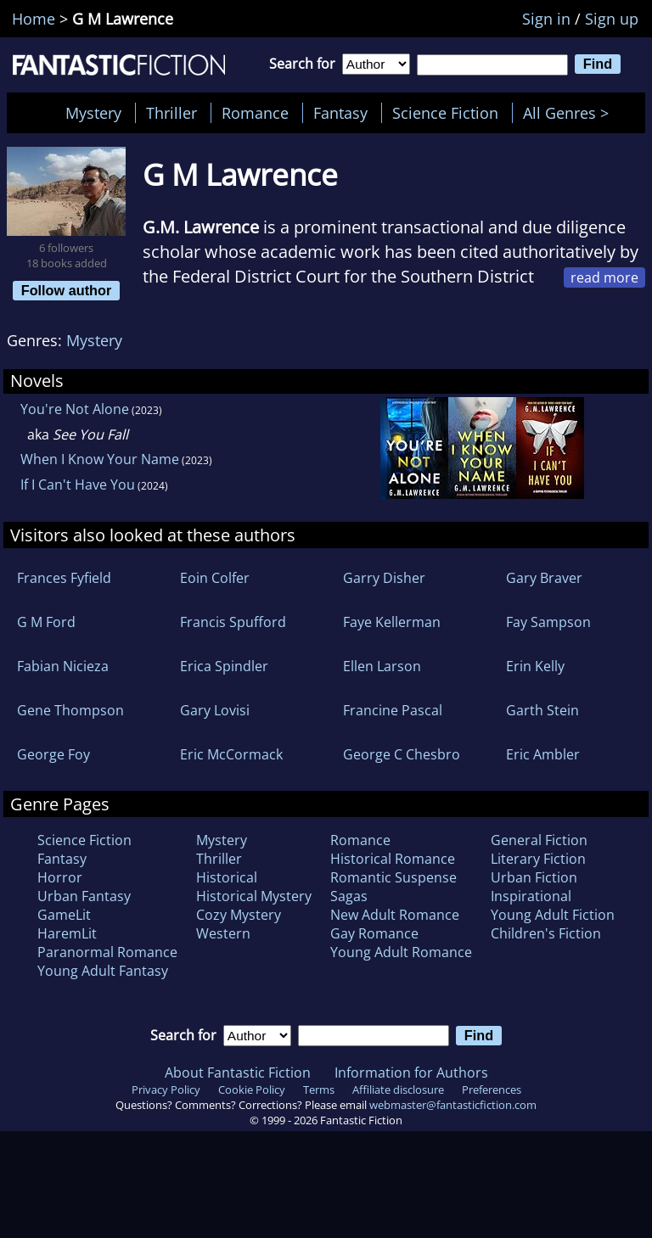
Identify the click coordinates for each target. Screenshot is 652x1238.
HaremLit (67, 933)
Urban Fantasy (84, 896)
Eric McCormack (231, 754)
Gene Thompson (70, 710)
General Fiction (539, 840)
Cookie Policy (251, 1089)
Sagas (349, 896)
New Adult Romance (394, 914)
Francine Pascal (392, 710)
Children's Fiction (546, 933)
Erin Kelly (535, 666)
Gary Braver (544, 578)
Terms (318, 1089)
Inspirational (531, 896)
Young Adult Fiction (553, 914)
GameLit (64, 914)
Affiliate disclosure (398, 1089)
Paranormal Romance (107, 952)
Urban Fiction (534, 877)
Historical (226, 877)
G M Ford (46, 622)
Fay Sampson (548, 622)
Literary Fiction (538, 858)
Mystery (93, 113)
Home (33, 18)
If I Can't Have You (77, 484)
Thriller (171, 113)
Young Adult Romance (401, 952)
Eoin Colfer (215, 578)
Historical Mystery (254, 896)
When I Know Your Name (99, 459)
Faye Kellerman (392, 622)
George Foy (53, 754)
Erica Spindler (224, 666)
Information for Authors (411, 1072)
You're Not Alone (74, 409)
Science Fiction (445, 113)
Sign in (546, 18)
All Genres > (570, 113)
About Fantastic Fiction (238, 1072)
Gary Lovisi (215, 710)
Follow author (66, 290)
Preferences (491, 1089)
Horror (59, 877)
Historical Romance (392, 858)
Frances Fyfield (64, 578)
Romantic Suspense (393, 877)
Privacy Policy (166, 1089)
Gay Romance (374, 933)
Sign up (611, 18)
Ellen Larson (382, 666)
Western (223, 933)
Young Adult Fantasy (102, 970)
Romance (255, 113)
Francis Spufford (233, 622)
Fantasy (340, 113)
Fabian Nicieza (63, 666)
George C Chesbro (401, 754)
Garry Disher (384, 578)
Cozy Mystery (238, 914)
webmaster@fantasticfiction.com (453, 1104)
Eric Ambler (543, 754)
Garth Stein (542, 710)
